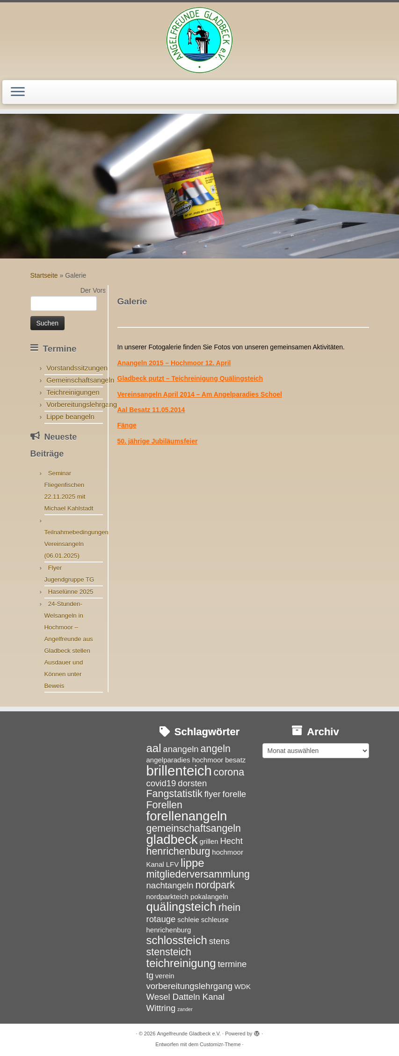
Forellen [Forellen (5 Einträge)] (164, 805)
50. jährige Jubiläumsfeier (157, 441)
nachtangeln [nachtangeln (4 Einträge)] (170, 885)
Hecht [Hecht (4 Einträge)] (231, 841)
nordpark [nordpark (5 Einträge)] (215, 885)
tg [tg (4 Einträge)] (149, 975)
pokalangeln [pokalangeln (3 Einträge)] (209, 897)
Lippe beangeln (70, 417)
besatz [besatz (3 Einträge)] (235, 760)
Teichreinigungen (72, 392)
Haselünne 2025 (71, 591)
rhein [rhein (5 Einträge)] (229, 907)
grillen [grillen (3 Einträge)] (209, 841)
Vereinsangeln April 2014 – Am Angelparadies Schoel (199, 394)
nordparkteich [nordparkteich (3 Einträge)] (167, 897)
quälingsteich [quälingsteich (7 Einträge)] (181, 906)
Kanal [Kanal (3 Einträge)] (155, 864)
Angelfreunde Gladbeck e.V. (189, 1033)
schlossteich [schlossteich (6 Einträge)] (176, 940)
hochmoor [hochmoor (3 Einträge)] (227, 852)
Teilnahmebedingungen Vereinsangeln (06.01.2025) (76, 544)
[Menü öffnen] (18, 92)
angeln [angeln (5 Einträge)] (216, 748)
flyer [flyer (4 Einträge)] (212, 794)
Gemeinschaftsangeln (80, 380)
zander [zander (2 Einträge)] (185, 1009)
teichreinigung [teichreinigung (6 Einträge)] (181, 963)
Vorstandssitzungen (77, 368)
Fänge (127, 425)
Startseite (44, 275)
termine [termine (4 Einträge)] (232, 964)
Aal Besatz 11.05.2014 (151, 410)
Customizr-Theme (220, 1044)
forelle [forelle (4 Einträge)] (235, 794)
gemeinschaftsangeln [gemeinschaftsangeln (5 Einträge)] (193, 828)
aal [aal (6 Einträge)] (153, 748)
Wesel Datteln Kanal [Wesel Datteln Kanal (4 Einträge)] (185, 997)
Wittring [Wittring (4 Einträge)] (161, 1008)
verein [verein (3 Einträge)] (164, 976)
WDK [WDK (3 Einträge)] (242, 986)
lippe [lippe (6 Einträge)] (192, 863)
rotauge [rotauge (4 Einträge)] (161, 919)
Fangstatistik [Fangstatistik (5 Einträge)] (174, 793)
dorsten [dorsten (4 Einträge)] (192, 783)
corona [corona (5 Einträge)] (229, 772)
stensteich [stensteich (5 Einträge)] (168, 952)
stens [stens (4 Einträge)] (219, 941)
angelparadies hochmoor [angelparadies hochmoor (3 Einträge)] (185, 760)
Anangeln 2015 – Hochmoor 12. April (174, 363)
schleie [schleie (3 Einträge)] (188, 919)
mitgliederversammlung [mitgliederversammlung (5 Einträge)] (198, 874)
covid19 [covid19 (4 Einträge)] (161, 783)
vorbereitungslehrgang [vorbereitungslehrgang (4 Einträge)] (189, 986)
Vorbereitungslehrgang (81, 404)
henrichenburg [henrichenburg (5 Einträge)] (178, 851)
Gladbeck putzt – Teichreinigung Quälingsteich (190, 378)
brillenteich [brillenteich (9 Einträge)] (179, 770)
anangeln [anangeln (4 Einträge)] (180, 749)
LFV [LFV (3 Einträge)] (172, 864)
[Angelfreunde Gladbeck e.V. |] (199, 40)
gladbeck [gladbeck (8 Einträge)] (172, 839)
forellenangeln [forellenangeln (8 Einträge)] (186, 816)
